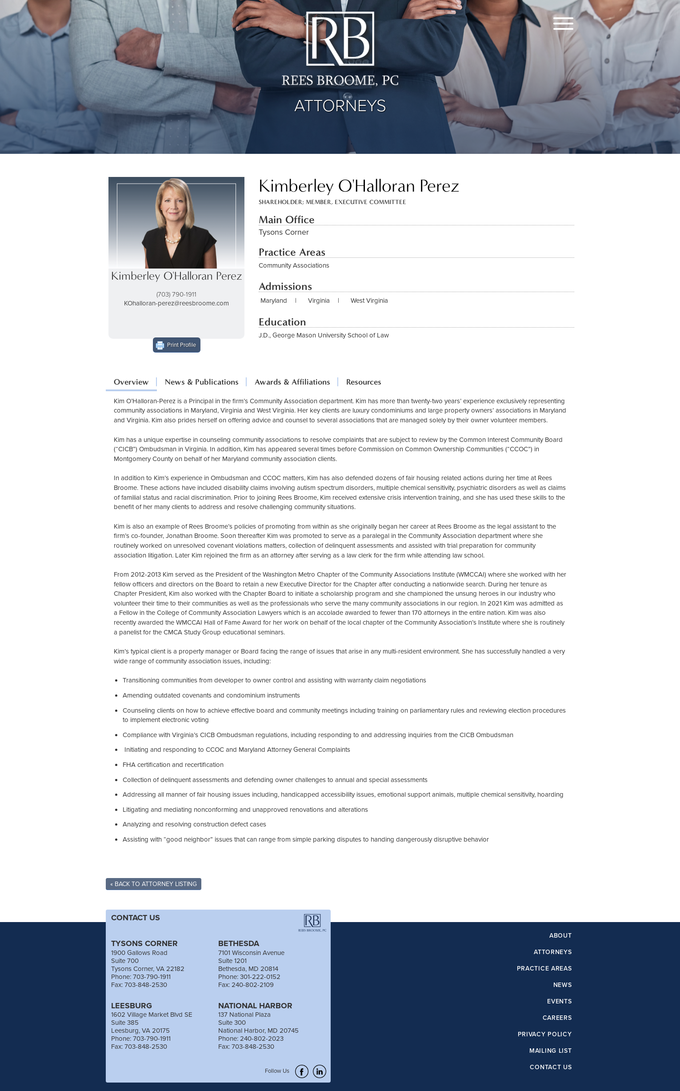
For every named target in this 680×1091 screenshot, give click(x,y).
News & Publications (202, 382)
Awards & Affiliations (292, 382)
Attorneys (553, 952)
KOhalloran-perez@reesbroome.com (176, 303)
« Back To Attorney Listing (153, 883)
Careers (557, 1018)
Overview (131, 382)
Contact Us (551, 1067)
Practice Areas (544, 969)
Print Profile (181, 345)
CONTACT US (135, 917)
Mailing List (550, 1051)
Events (559, 1002)
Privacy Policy (545, 1035)
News (562, 985)
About (560, 936)
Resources (363, 382)
